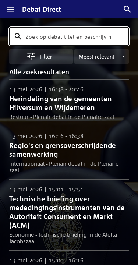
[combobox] (69, 36)
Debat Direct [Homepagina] (41, 9)
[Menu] (11, 9)
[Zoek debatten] (127, 9)
